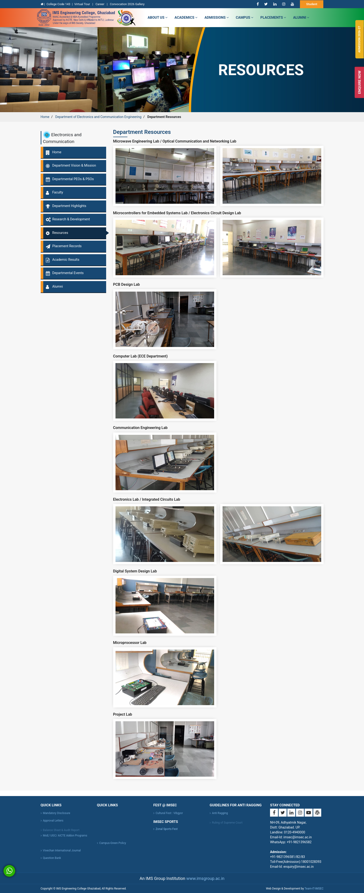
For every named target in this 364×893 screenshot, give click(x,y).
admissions (217, 17)
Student (311, 4)
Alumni (301, 17)
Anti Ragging (220, 816)
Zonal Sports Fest (167, 829)
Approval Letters (53, 823)
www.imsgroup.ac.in (205, 878)
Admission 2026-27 (359, 39)
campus (245, 17)
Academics (186, 17)
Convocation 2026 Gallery (127, 4)
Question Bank (52, 861)
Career (100, 4)
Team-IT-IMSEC (313, 888)
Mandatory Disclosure (56, 816)
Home (45, 117)
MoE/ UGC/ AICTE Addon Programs (65, 838)
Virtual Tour (82, 4)
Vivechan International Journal (62, 853)
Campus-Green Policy (112, 846)
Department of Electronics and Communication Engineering (98, 117)
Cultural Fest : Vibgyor (169, 816)
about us (158, 17)
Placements (273, 17)
